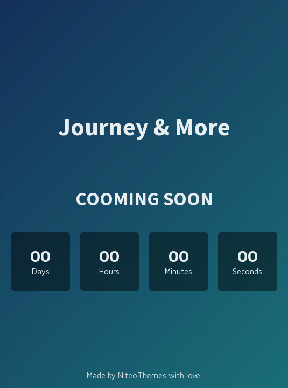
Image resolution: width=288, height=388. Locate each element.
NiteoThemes (142, 375)
